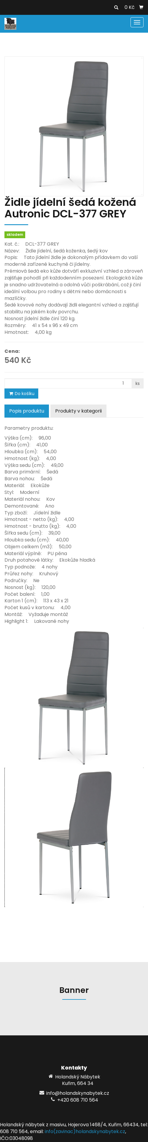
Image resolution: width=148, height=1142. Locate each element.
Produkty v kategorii (78, 410)
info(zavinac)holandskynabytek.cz (85, 1131)
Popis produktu (26, 410)
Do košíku (21, 394)
